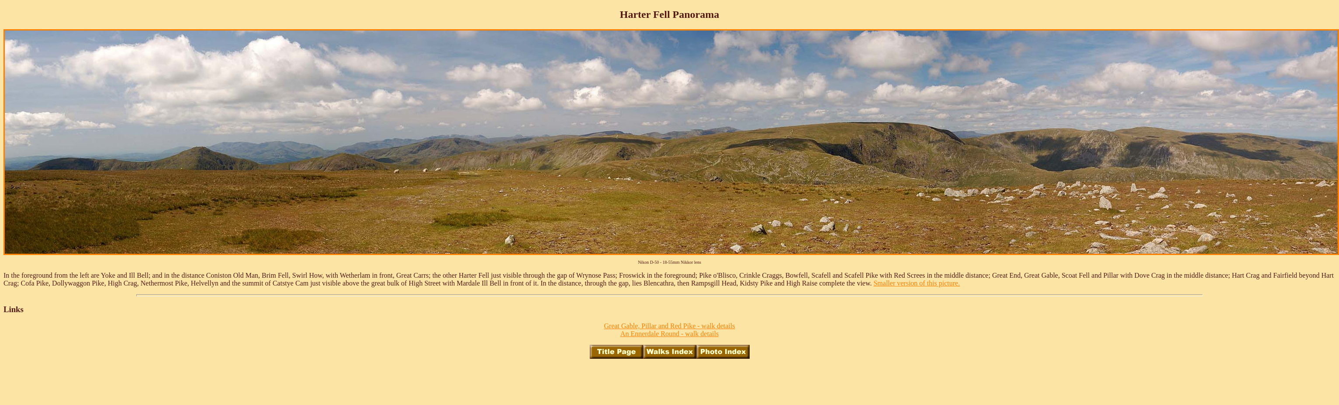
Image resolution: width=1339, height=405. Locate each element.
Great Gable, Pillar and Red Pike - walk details (669, 326)
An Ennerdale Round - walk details (669, 333)
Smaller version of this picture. (916, 283)
